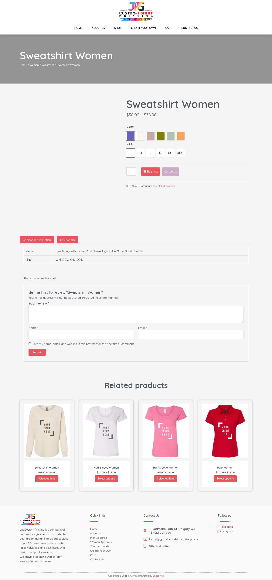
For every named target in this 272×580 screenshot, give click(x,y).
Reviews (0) (69, 239)
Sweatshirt (48, 64)
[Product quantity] (131, 171)
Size (129, 144)
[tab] (38, 239)
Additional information (37, 239)
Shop (117, 28)
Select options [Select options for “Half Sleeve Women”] (106, 479)
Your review (39, 303)
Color (130, 126)
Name (33, 327)
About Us (98, 28)
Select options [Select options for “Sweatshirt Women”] (47, 479)
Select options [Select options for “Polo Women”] (225, 479)
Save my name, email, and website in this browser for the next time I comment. (83, 344)
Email (142, 327)
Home (78, 28)
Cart (168, 28)
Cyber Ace (158, 576)
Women (34, 64)
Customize (172, 171)
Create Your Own (143, 28)
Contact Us (189, 28)
